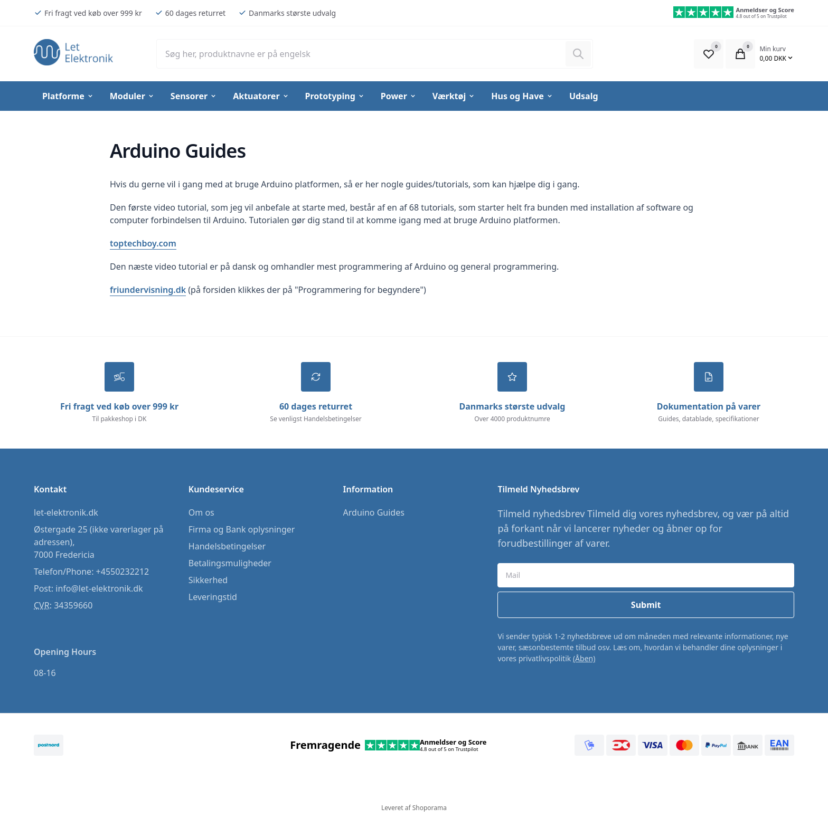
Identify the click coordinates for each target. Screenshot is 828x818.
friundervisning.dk (148, 290)
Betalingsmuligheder (230, 563)
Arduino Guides (373, 512)
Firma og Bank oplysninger (242, 529)
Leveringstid (213, 597)
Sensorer (194, 96)
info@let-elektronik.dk (99, 588)
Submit (646, 605)
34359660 (73, 605)
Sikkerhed (208, 580)
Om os (201, 512)
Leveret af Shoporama (414, 807)
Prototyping (335, 96)
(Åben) (584, 658)
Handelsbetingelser (227, 546)
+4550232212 (122, 571)
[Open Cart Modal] (740, 54)
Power (399, 96)
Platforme (68, 96)
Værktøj (453, 96)
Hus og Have (522, 96)
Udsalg (583, 96)
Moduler (132, 96)
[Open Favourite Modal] (708, 54)
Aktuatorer (261, 96)
